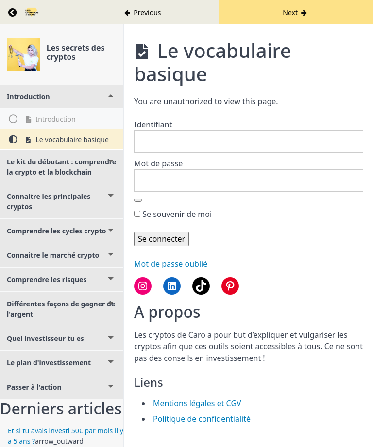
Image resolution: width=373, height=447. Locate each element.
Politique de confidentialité (202, 418)
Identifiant (153, 124)
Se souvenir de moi (173, 214)
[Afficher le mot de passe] (138, 200)
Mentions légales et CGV (197, 403)
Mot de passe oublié (170, 263)
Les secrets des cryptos (76, 52)
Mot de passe (158, 163)
